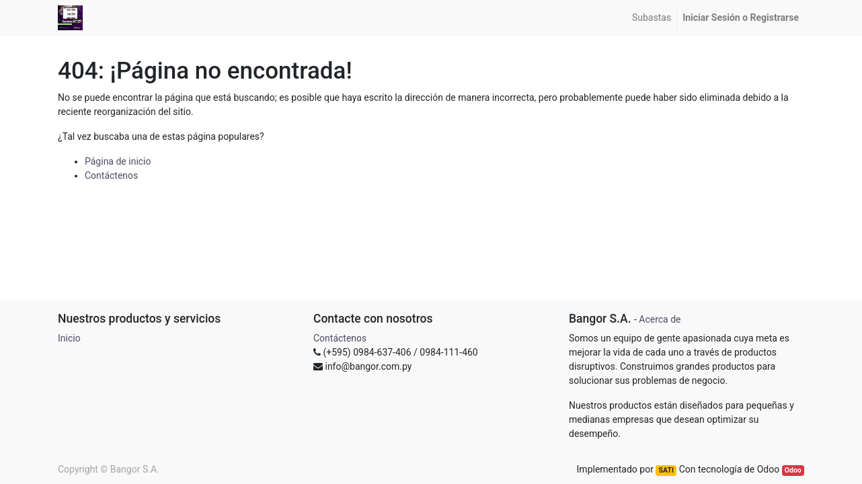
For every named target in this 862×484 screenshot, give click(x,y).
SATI (666, 470)
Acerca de (659, 319)
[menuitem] (651, 17)
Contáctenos (111, 175)
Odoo (793, 470)
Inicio (69, 338)
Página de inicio (118, 161)
